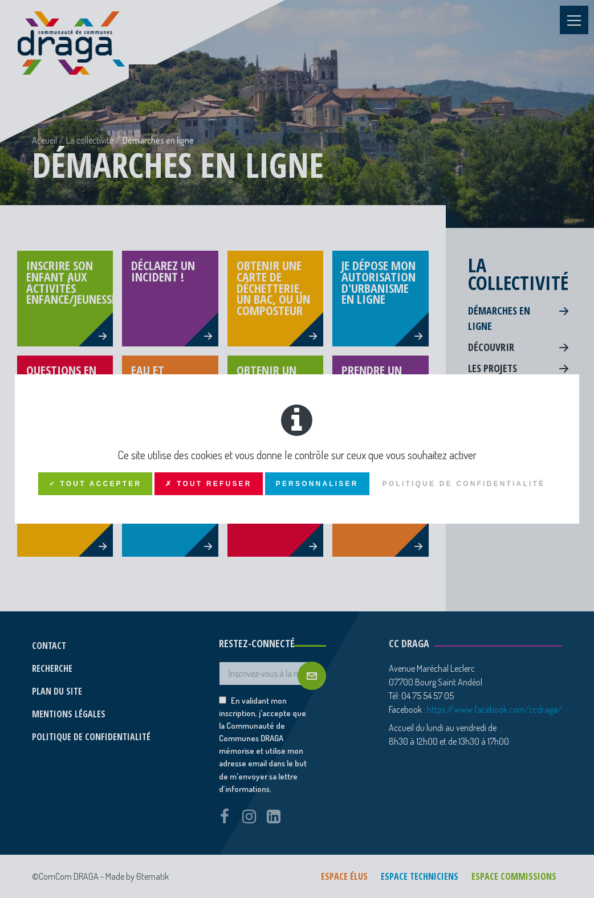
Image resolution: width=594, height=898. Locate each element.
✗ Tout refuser (208, 484)
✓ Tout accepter (95, 484)
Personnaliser (317, 484)
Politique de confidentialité (464, 484)
